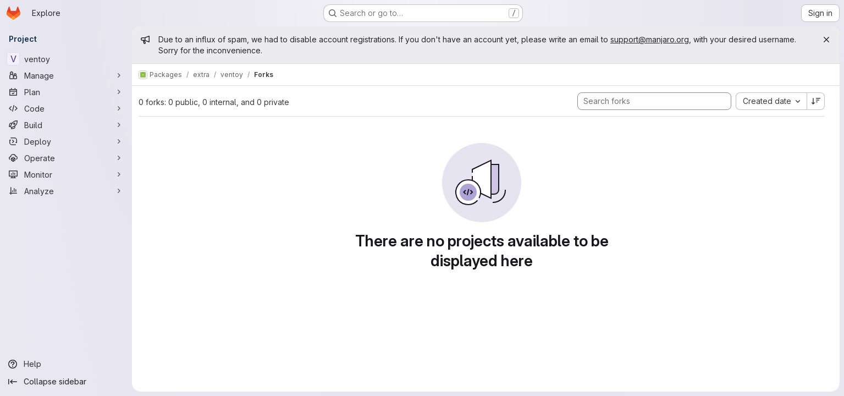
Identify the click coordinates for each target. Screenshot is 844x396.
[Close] (826, 39)
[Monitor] (66, 174)
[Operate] (66, 158)
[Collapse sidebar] (66, 381)
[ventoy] (66, 59)
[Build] (66, 125)
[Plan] (66, 92)
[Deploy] (66, 141)
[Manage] (66, 75)
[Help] (66, 364)
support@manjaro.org (649, 39)
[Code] (66, 108)
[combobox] (771, 101)
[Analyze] (66, 191)
